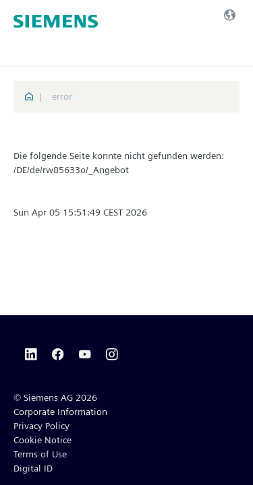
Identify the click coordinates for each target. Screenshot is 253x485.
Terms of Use (40, 454)
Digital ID (33, 468)
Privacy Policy (41, 425)
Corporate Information (60, 411)
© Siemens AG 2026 (55, 397)
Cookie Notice (42, 439)
